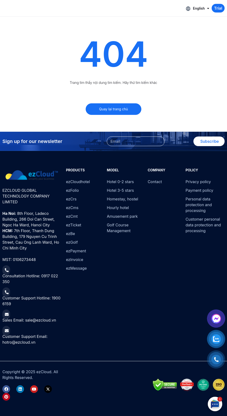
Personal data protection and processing (198, 205)
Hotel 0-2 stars (120, 181)
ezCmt (72, 216)
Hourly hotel (118, 207)
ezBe (70, 233)
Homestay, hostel (122, 199)
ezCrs (71, 199)
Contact (155, 181)
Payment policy (199, 190)
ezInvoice (74, 259)
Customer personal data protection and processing (203, 225)
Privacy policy (198, 181)
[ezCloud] (31, 175)
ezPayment (76, 250)
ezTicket (73, 225)
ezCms (72, 207)
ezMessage (76, 268)
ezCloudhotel (78, 181)
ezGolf (72, 242)
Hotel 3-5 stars (120, 190)
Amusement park (122, 216)
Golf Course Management (119, 228)
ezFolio (72, 190)
